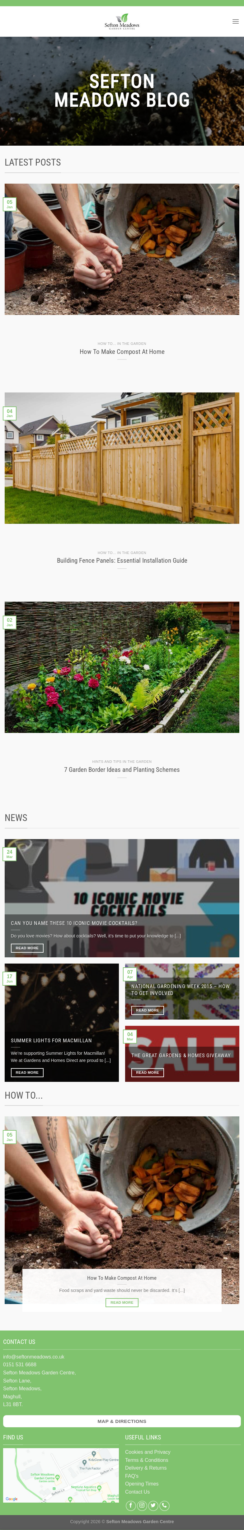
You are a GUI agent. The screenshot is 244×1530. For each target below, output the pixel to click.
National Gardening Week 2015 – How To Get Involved (180, 989)
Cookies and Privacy (148, 1452)
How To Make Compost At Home (122, 1278)
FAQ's (131, 1476)
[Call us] (164, 1506)
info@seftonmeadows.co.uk (33, 1356)
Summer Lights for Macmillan (51, 1041)
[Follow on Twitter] (153, 1506)
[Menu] (235, 21)
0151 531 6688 (19, 1364)
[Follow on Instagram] (142, 1506)
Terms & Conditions (146, 1460)
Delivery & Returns (146, 1468)
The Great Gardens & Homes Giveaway (181, 1055)
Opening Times (142, 1483)
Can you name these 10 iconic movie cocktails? (74, 923)
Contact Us (137, 1492)
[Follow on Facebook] (131, 1506)
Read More (27, 948)
